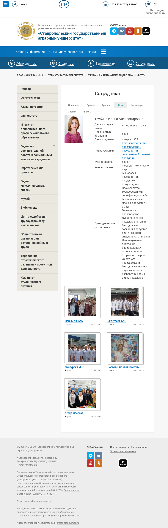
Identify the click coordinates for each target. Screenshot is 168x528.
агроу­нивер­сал (74, 413)
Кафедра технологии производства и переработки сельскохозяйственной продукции (136, 151)
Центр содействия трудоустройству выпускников (33, 221)
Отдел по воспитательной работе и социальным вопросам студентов (36, 153)
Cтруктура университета (65, 75)
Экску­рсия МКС (74, 367)
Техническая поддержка (123, 451)
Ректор (26, 89)
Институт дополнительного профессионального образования (35, 131)
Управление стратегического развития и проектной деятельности (36, 262)
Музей (25, 199)
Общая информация (30, 51)
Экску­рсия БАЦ (116, 320)
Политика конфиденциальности (34, 501)
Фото (141, 75)
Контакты (124, 447)
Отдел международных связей (33, 186)
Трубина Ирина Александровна (110, 75)
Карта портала (139, 447)
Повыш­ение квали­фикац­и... (124, 367)
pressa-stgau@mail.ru (68, 523)
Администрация (32, 107)
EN (155, 4)
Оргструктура (30, 98)
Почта (113, 447)
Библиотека (29, 207)
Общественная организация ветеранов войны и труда (34, 240)
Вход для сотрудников (123, 4)
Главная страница (30, 75)
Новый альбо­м (74, 320)
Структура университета (66, 51)
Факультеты (29, 116)
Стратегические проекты (32, 170)
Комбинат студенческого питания (31, 282)
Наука (92, 51)
